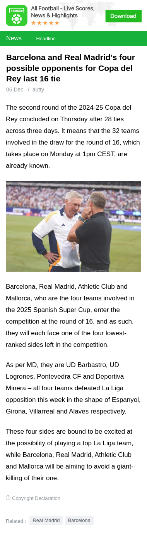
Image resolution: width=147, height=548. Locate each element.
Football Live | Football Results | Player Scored (80, 544)
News (14, 38)
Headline (46, 38)
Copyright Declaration (36, 498)
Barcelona (79, 520)
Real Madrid (46, 520)
